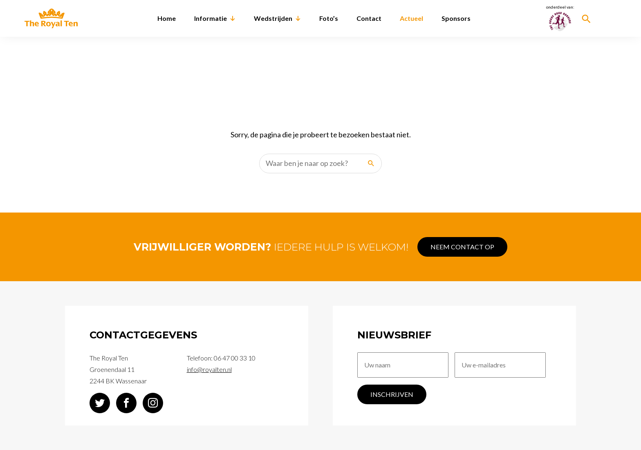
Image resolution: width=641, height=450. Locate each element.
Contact (368, 18)
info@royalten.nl (209, 367)
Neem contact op (470, 244)
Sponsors (456, 18)
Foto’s (328, 18)
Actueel (411, 18)
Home (166, 18)
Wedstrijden (273, 18)
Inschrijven (391, 397)
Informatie (210, 18)
